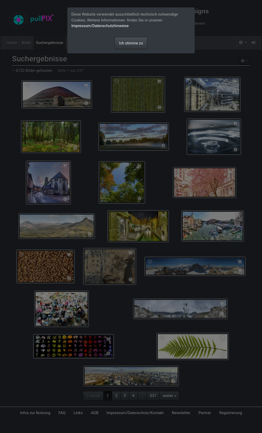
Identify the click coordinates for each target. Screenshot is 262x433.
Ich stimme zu (131, 43)
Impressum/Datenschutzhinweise (100, 26)
